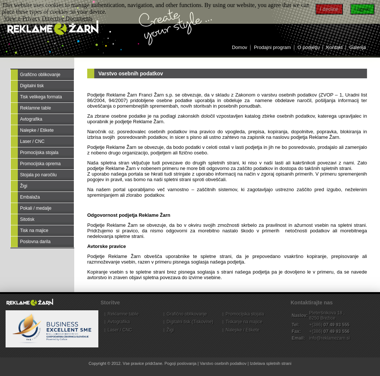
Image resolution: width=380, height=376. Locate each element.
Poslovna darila (35, 241)
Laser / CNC (32, 141)
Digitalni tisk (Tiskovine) (190, 321)
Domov (239, 47)
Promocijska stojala (39, 152)
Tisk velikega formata (41, 96)
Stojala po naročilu (38, 174)
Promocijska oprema (40, 163)
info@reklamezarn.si (329, 338)
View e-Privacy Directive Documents (48, 18)
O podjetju (309, 47)
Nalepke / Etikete (37, 130)
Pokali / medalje (36, 208)
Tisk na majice (34, 230)
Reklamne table (35, 108)
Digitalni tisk (32, 85)
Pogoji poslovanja (180, 363)
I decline (329, 9)
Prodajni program (272, 47)
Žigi (23, 186)
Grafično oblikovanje (40, 74)
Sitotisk (27, 219)
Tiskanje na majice (244, 321)
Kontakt (334, 47)
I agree (362, 9)
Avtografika (31, 119)
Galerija (357, 47)
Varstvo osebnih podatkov (130, 73)
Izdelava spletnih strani (270, 363)
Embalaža (30, 197)
